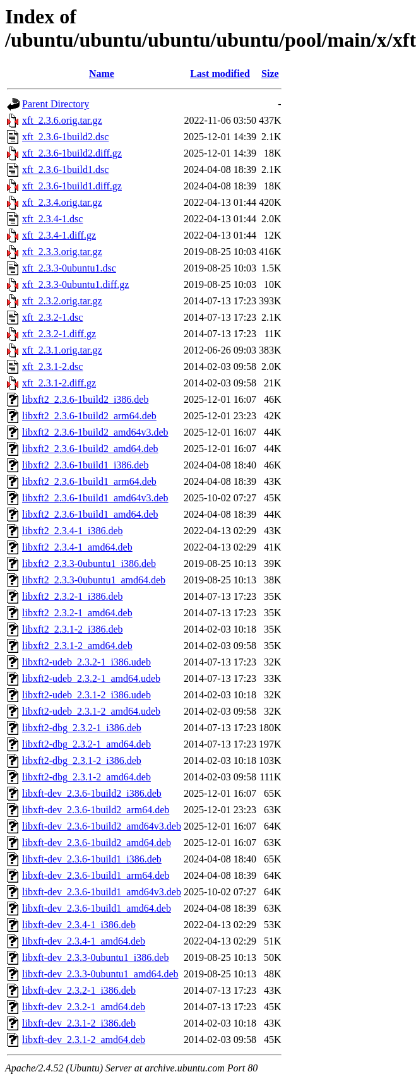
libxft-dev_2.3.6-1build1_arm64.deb (95, 875)
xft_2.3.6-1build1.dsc (65, 169)
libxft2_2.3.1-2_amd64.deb (77, 645)
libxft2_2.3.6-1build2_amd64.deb (90, 448)
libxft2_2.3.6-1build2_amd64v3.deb (95, 432)
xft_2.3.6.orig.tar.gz (62, 120)
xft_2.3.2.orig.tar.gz (62, 300)
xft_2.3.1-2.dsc (52, 366)
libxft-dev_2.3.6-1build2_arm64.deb (95, 809)
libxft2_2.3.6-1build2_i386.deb (85, 399)
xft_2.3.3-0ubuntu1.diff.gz (75, 284)
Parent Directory (55, 103)
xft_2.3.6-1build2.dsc (65, 136)
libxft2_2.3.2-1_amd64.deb (77, 612)
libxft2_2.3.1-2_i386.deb (72, 629)
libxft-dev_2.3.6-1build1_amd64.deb (96, 908)
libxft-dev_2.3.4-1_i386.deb (79, 924)
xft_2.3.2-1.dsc (52, 317)
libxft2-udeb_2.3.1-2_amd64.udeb (91, 711)
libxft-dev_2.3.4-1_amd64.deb (83, 941)
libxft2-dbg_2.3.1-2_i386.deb (81, 760)
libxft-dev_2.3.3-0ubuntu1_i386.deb (95, 957)
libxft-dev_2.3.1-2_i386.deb (79, 1023)
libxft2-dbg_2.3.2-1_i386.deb (81, 727)
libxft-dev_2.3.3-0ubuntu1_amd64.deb (100, 974)
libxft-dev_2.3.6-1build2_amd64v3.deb (101, 826)
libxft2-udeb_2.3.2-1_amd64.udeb (91, 678)
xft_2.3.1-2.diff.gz (59, 383)
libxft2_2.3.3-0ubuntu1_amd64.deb (93, 580)
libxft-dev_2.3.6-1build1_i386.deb (92, 859)
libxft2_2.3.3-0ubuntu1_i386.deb (89, 563)
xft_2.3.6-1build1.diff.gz (72, 186)
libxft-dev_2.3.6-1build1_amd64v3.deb (101, 891)
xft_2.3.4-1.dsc (52, 218)
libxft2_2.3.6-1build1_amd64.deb (90, 514)
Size (270, 73)
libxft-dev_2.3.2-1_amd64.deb (83, 1006)
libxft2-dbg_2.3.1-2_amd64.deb (86, 777)
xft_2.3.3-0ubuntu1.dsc (69, 268)
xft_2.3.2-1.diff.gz (59, 333)
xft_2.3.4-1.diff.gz (59, 235)
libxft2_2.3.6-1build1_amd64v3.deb (95, 497)
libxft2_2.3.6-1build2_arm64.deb (89, 415)
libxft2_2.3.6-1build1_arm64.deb (89, 481)
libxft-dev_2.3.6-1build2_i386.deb (92, 793)
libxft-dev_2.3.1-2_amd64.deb (83, 1039)
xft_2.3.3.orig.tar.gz (62, 251)
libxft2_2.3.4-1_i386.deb (72, 530)
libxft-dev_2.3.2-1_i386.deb (79, 990)
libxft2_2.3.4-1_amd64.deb (77, 547)
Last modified (220, 73)
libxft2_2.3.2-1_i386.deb (72, 596)
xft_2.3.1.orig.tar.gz (62, 350)
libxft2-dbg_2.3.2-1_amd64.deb (86, 744)
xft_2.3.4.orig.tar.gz (62, 202)
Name (101, 73)
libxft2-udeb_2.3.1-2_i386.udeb (86, 694)
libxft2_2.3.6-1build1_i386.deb (85, 465)
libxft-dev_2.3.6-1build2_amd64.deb (96, 842)
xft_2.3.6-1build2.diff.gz (72, 153)
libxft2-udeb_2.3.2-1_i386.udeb (86, 662)
